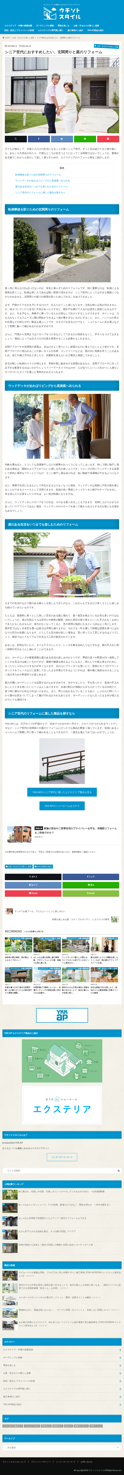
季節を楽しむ (64, 25)
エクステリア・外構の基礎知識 (18, 25)
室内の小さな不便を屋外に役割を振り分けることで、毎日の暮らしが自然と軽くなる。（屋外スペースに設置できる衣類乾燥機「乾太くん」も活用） (61, 1288)
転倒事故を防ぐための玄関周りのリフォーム (38, 174)
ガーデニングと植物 (45, 25)
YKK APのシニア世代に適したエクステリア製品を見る (62, 792)
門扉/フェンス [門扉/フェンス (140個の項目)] (96, 1426)
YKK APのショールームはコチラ (62, 805)
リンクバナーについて (62, 1157)
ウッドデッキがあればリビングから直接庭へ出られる (42, 180)
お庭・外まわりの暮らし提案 (86, 25)
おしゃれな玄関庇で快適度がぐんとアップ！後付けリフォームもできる (52, 1218)
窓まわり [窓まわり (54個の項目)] (68, 1426)
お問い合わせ (86, 1462)
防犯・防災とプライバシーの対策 (19, 30)
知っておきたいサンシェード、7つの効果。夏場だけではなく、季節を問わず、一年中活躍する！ (64, 1204)
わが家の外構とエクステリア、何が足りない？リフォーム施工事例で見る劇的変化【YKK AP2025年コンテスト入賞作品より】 (61, 1325)
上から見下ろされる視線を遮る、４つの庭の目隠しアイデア (47, 1231)
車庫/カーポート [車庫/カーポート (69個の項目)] (81, 1426)
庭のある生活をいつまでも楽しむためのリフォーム (41, 186)
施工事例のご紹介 (75, 30)
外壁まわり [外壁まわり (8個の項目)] (46, 1426)
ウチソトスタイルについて (14, 1462)
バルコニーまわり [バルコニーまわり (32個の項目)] (32, 1426)
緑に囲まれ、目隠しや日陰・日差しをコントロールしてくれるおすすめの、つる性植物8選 (61, 1191)
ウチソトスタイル (96, 1470)
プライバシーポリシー (41, 1462)
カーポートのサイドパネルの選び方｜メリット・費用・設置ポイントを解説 (51, 1300)
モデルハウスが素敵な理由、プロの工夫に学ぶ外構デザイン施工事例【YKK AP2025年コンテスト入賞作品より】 (61, 1276)
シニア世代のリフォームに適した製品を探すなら (40, 192)
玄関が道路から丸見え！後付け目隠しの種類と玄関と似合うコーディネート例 (55, 1244)
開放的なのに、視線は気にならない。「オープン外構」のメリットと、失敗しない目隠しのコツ (61, 1313)
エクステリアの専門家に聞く (51, 30)
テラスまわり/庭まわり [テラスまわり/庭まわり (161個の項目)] (12, 1426)
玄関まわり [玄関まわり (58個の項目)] (57, 1426)
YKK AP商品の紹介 (95, 30)
